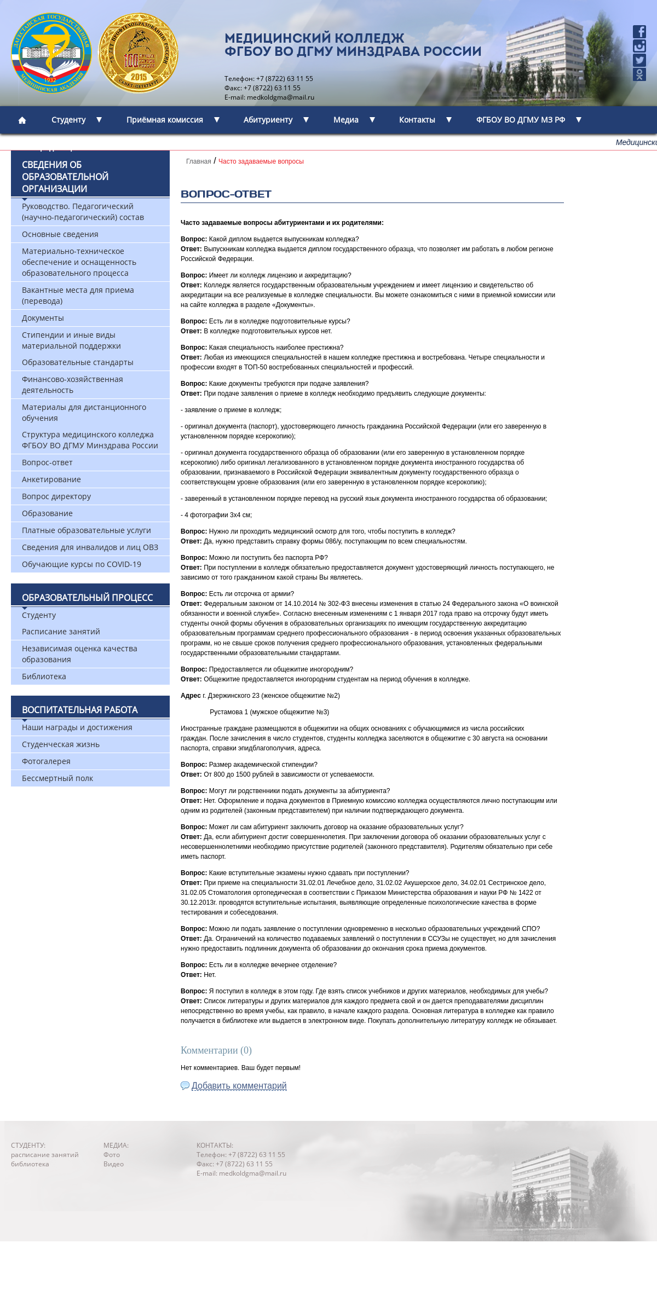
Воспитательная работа (79, 710)
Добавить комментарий (239, 1085)
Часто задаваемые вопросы (261, 161)
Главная (198, 161)
